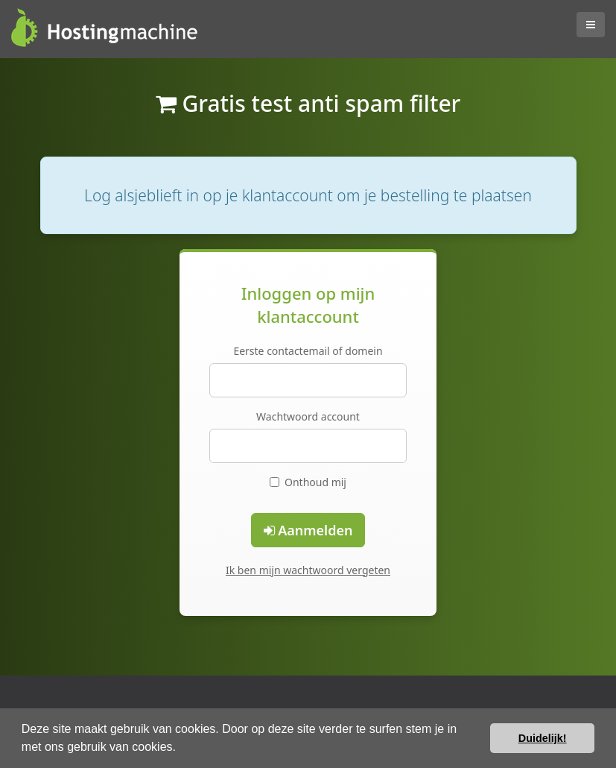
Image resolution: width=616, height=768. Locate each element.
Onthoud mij (308, 482)
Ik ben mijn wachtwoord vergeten (308, 570)
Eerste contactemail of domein (307, 351)
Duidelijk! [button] (542, 738)
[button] (181, 748)
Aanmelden (308, 530)
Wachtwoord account (308, 416)
